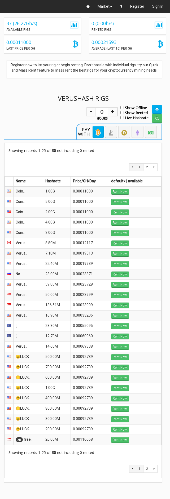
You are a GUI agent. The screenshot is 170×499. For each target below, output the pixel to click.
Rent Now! (120, 192)
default (118, 181)
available (135, 181)
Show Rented (134, 112)
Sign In (157, 6)
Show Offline (133, 107)
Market (105, 6)
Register (137, 6)
